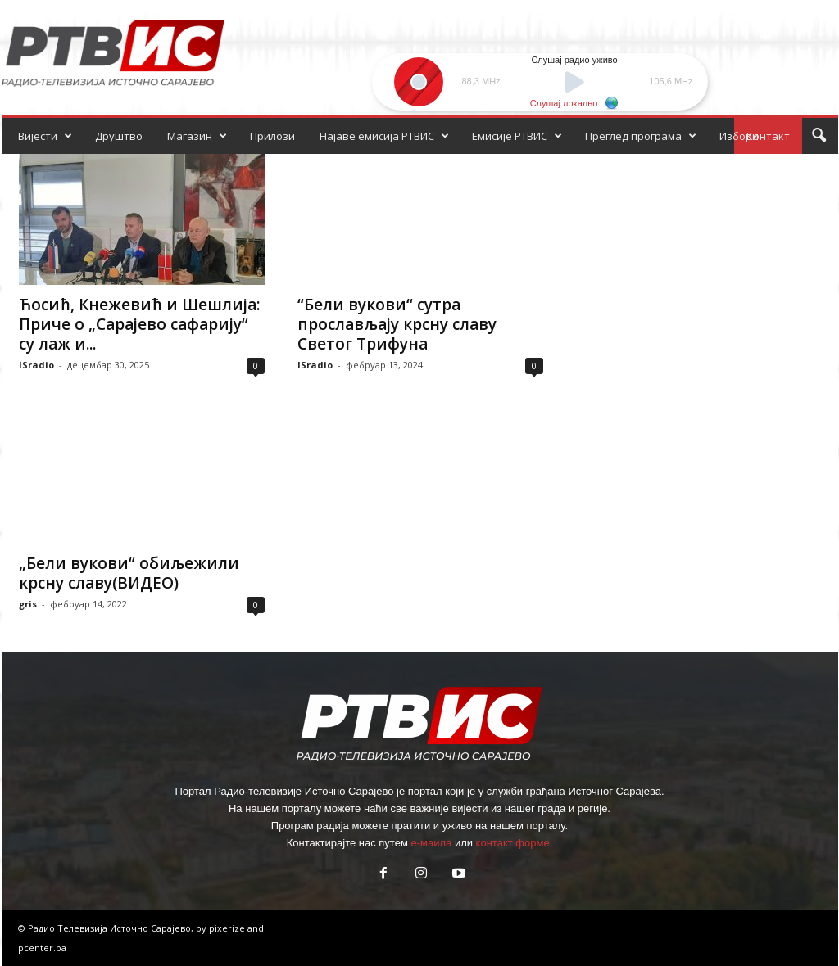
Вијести (45, 136)
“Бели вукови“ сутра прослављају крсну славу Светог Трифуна (397, 324)
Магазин (197, 136)
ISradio (36, 365)
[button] (818, 136)
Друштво (119, 136)
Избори (739, 136)
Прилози (272, 136)
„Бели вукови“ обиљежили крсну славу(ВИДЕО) (129, 573)
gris (28, 604)
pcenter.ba (42, 947)
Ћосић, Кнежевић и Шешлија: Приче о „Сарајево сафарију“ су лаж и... (139, 324)
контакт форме (513, 843)
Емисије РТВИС (517, 136)
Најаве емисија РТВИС (384, 136)
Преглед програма (640, 136)
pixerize (228, 928)
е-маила (430, 843)
